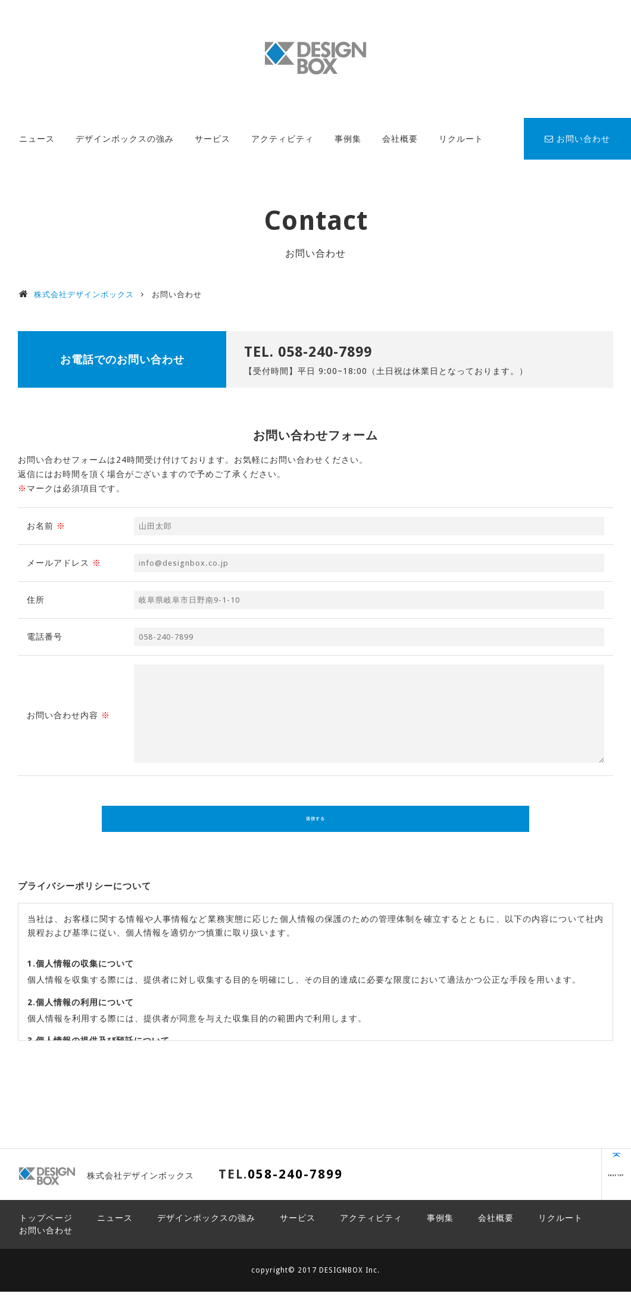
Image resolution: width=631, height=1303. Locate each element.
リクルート (461, 139)
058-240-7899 (325, 352)
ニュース (37, 139)
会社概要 (400, 139)
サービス (212, 139)
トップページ (46, 1229)
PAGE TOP (569, 1191)
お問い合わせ (577, 139)
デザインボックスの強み (125, 139)
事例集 (348, 139)
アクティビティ (282, 139)
